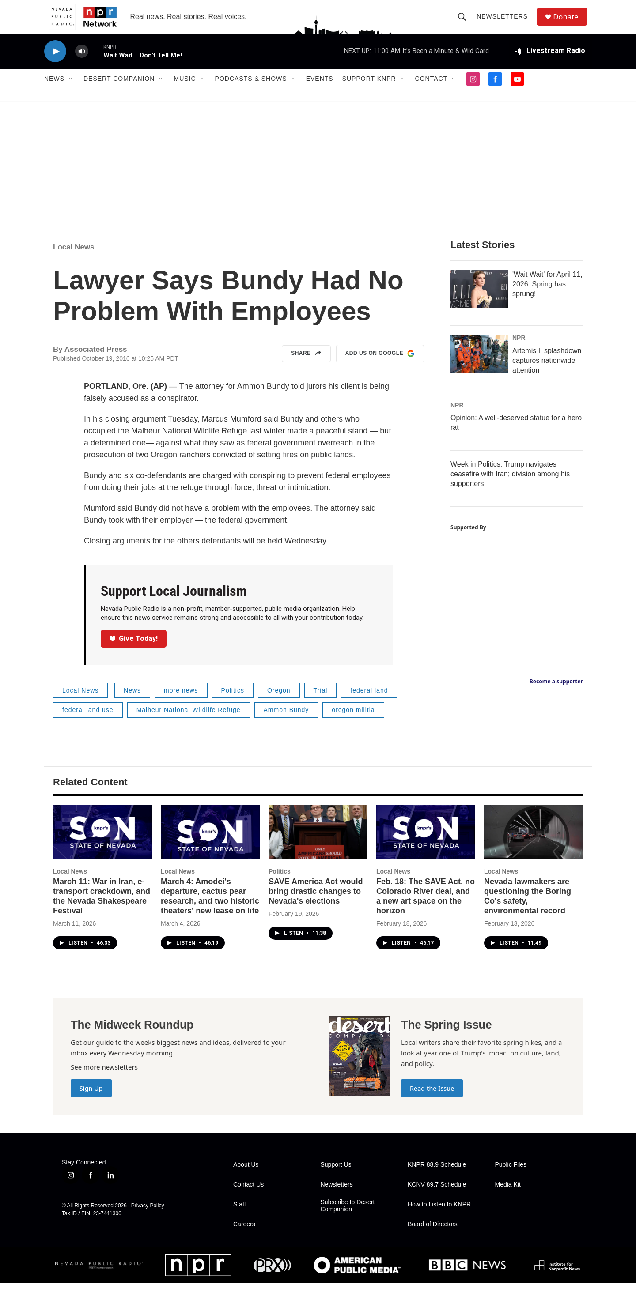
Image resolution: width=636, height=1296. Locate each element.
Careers (244, 1237)
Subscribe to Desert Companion (348, 1219)
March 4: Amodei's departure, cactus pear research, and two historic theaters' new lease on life (210, 909)
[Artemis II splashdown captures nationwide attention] (479, 366)
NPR (519, 350)
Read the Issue (432, 1101)
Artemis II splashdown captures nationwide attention (547, 373)
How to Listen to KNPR (439, 1217)
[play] (55, 64)
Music (185, 91)
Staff (239, 1217)
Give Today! (134, 651)
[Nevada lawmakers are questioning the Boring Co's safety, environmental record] (533, 845)
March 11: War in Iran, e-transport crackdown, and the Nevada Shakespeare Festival (101, 909)
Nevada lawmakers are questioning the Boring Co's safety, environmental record (527, 909)
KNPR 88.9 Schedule (437, 1178)
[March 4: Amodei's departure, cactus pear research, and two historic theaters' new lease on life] (210, 845)
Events (319, 91)
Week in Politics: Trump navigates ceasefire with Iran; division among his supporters (510, 487)
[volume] (81, 64)
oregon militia (353, 723)
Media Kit (508, 1197)
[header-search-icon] (464, 23)
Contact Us (248, 1197)
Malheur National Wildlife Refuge (188, 723)
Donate (569, 23)
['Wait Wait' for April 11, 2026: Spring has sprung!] (479, 301)
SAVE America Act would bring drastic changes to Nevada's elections (316, 904)
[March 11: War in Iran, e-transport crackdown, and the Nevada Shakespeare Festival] (102, 845)
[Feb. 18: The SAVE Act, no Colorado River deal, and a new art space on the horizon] (425, 845)
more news (181, 703)
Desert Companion (119, 91)
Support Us (336, 1178)
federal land (369, 703)
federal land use (88, 723)
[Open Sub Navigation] (71, 91)
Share (306, 366)
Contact (431, 91)
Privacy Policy (147, 1218)
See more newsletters (104, 1080)
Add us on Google (380, 367)
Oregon (279, 703)
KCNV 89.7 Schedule (437, 1197)
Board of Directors (433, 1237)
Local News (74, 260)
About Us (246, 1178)
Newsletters (504, 22)
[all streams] (550, 64)
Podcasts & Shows (251, 91)
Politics (232, 703)
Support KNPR (369, 91)
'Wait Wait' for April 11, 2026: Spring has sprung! (547, 296)
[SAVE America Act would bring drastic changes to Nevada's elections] (318, 845)
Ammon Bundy (286, 723)
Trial (321, 703)
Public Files (511, 1178)
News (54, 91)
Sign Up (91, 1101)
